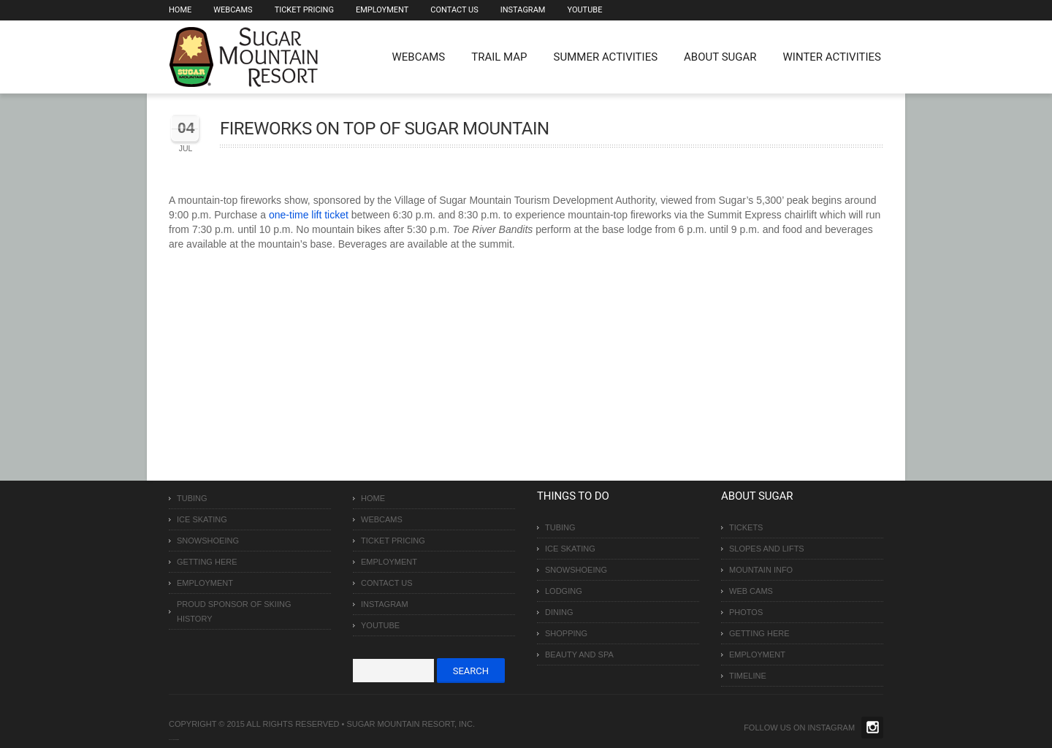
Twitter (872, 728)
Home (180, 10)
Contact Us (454, 10)
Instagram (523, 10)
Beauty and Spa (579, 654)
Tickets (746, 527)
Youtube (584, 10)
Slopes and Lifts (766, 548)
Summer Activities (606, 57)
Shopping (566, 633)
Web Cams (751, 591)
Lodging (563, 591)
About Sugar (720, 57)
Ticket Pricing (304, 10)
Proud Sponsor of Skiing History (234, 611)
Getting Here (207, 561)
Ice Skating (202, 519)
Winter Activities (832, 57)
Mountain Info (761, 569)
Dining (559, 612)
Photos (746, 612)
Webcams (232, 10)
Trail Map (499, 57)
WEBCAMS (419, 57)
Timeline (747, 675)
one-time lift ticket (308, 215)
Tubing (192, 498)
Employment (382, 10)
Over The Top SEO (175, 739)
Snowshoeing (208, 540)
